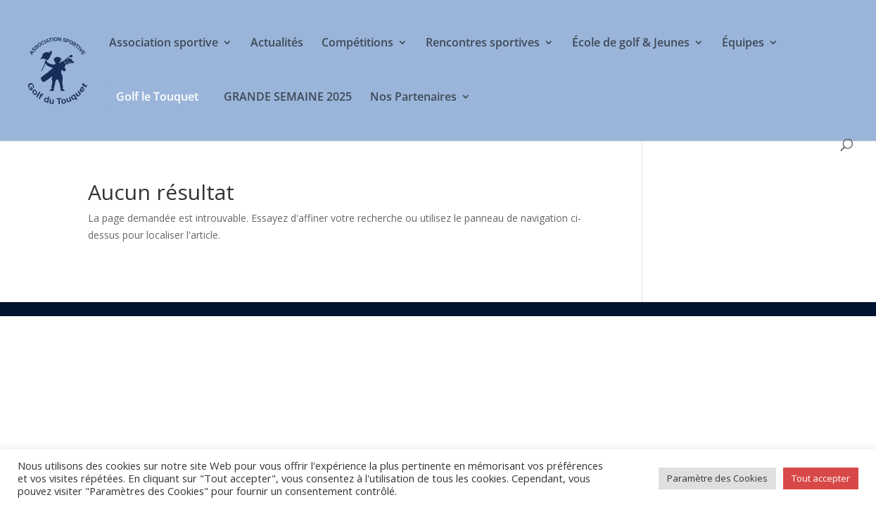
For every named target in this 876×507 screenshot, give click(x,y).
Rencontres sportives (483, 43)
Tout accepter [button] (821, 478)
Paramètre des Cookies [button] (717, 478)
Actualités (276, 43)
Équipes (743, 43)
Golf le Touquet (157, 96)
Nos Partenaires (413, 98)
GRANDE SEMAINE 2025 (288, 98)
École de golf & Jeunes (631, 43)
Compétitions (357, 43)
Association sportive (163, 43)
